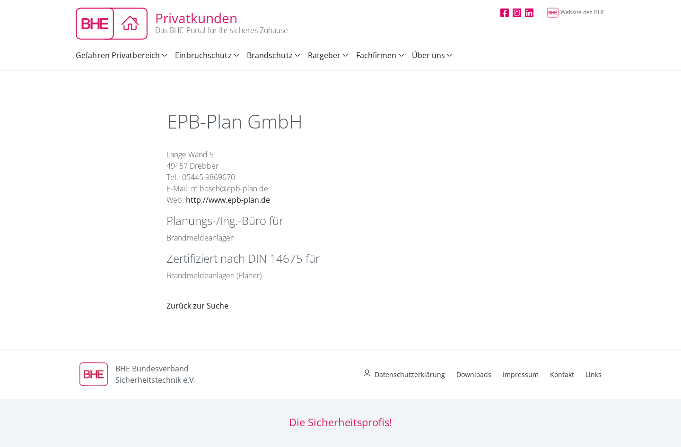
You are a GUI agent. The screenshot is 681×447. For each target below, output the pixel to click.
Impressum (521, 374)
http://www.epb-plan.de (228, 200)
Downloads (473, 374)
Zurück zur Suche (197, 306)
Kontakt (562, 374)
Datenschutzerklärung (410, 374)
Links (593, 374)
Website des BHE (576, 12)
